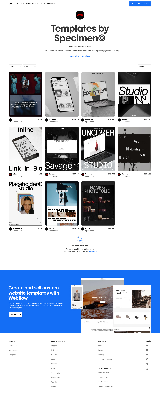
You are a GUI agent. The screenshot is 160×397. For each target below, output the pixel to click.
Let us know (92, 251)
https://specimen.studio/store (80, 46)
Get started (140, 4)
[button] (32, 3)
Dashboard (19, 4)
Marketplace (74, 56)
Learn (42, 4)
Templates (86, 56)
